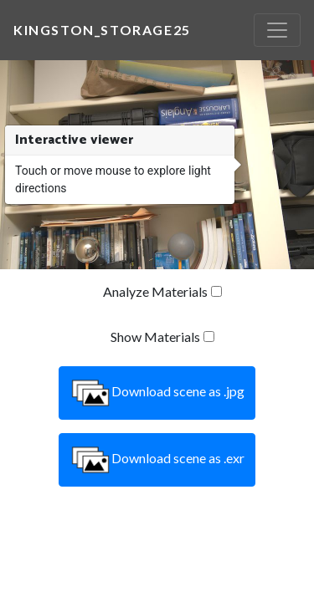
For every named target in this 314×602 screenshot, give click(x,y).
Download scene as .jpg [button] (157, 393)
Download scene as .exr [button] (157, 460)
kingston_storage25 (102, 30)
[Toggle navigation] (277, 30)
